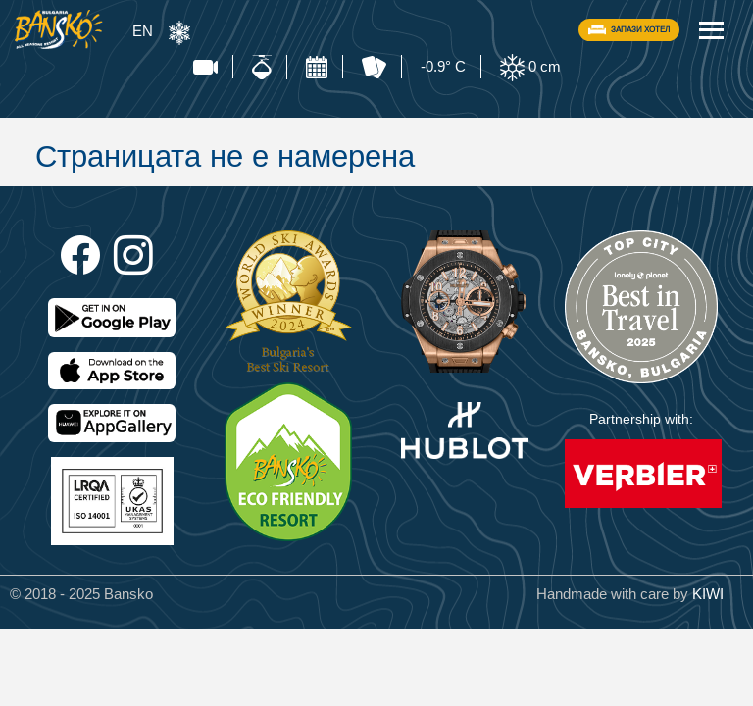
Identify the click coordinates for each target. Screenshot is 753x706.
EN (142, 31)
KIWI (708, 593)
